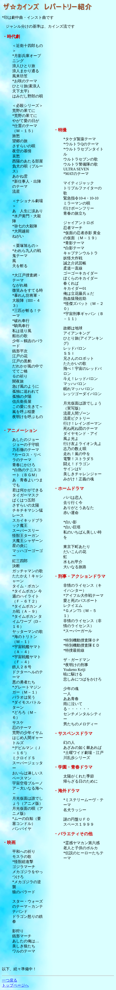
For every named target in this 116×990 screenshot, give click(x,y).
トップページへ (15, 985)
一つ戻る (9, 980)
